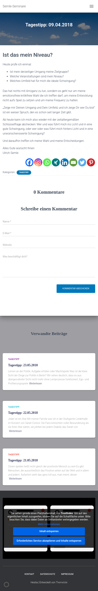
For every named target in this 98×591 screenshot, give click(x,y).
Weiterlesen (35, 383)
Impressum (67, 574)
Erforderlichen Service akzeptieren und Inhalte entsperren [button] (49, 540)
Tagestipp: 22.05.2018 (23, 413)
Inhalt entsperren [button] (49, 531)
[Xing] (56, 162)
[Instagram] (38, 162)
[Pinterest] (91, 162)
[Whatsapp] (47, 162)
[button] (6, 584)
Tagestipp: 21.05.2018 (23, 460)
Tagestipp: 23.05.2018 (23, 365)
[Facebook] (29, 162)
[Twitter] (82, 162)
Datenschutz (47, 574)
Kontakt (29, 574)
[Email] (73, 162)
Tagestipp (24, 172)
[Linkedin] (65, 162)
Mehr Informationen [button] (49, 524)
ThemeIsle (61, 582)
